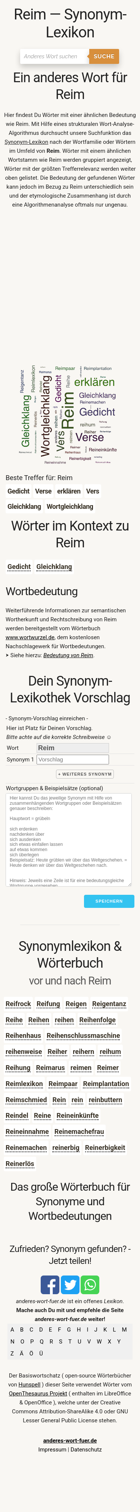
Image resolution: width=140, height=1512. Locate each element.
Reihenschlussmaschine (83, 1035)
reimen (81, 1068)
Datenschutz (86, 1449)
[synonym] (73, 759)
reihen (64, 1020)
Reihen (38, 1020)
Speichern (109, 901)
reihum (110, 1051)
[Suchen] (54, 56)
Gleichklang (54, 567)
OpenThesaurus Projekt (38, 1393)
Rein (59, 1100)
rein (77, 1100)
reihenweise (24, 1051)
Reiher (57, 1051)
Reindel (17, 1115)
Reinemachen (26, 1147)
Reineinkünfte (78, 1115)
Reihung (18, 1068)
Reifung (48, 1004)
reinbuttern (105, 1100)
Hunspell (30, 1384)
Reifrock (18, 1004)
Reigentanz (109, 1004)
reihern (83, 1051)
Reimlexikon (24, 1084)
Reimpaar (63, 1084)
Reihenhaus (23, 1035)
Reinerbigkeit (105, 1147)
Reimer (108, 1068)
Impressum (52, 1449)
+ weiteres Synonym (85, 774)
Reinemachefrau (79, 1131)
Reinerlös (20, 1164)
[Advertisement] (70, 289)
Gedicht (19, 567)
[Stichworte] (69, 840)
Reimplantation (106, 1084)
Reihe (14, 1020)
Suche (104, 56)
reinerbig (65, 1147)
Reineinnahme (27, 1131)
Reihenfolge (98, 1020)
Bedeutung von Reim (68, 655)
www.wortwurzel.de (30, 637)
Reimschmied (26, 1100)
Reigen (76, 1004)
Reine (42, 1115)
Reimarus (50, 1068)
